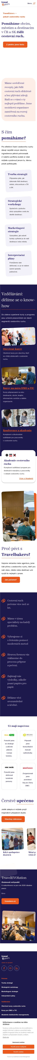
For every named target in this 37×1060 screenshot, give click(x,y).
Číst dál (18, 180)
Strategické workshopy (9, 987)
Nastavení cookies (19, 1042)
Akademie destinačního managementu (15, 1015)
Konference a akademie (17, 430)
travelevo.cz (10, 901)
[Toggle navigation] (31, 3)
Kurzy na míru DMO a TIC (18, 388)
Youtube (10, 968)
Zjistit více (6, 1037)
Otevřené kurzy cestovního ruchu (13, 1006)
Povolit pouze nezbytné (18, 1047)
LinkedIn (16, 968)
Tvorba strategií (7, 983)
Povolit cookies (18, 1052)
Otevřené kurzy (12, 348)
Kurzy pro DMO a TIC (9, 1010)
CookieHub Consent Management (21, 1056)
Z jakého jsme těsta (15, 44)
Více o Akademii (26, 478)
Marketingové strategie (9, 992)
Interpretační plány (8, 996)
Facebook (4, 968)
